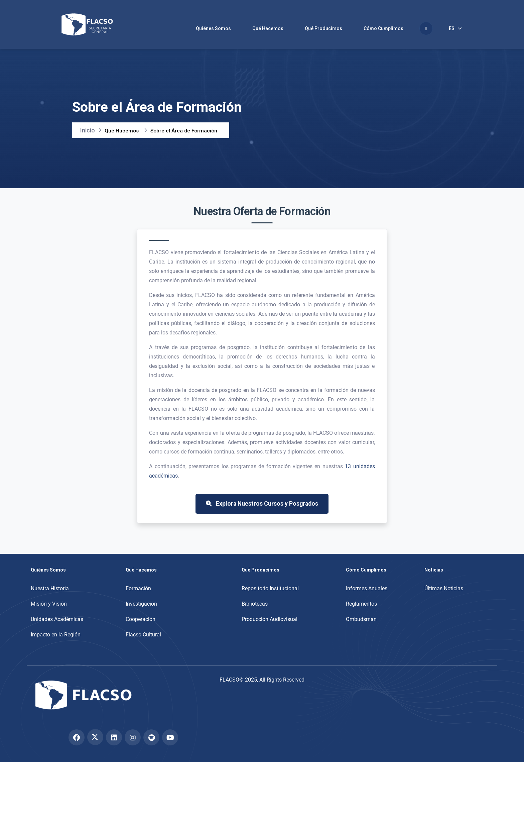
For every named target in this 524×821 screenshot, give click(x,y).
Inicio (87, 132)
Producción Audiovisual (269, 646)
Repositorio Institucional (270, 615)
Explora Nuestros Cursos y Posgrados (262, 526)
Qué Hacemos (267, 28)
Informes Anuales (366, 615)
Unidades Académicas (57, 646)
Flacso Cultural (143, 661)
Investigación (141, 630)
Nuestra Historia (50, 615)
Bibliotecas (255, 630)
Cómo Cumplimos (383, 28)
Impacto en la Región (56, 661)
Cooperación (140, 646)
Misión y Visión (49, 630)
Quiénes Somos (213, 28)
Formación (138, 615)
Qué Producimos (323, 28)
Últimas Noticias (443, 615)
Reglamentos (361, 630)
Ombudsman (361, 646)
